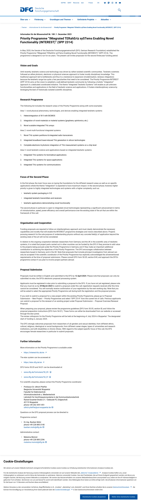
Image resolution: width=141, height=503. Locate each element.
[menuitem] (25, 19)
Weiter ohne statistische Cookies (123, 497)
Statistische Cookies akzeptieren (94, 497)
